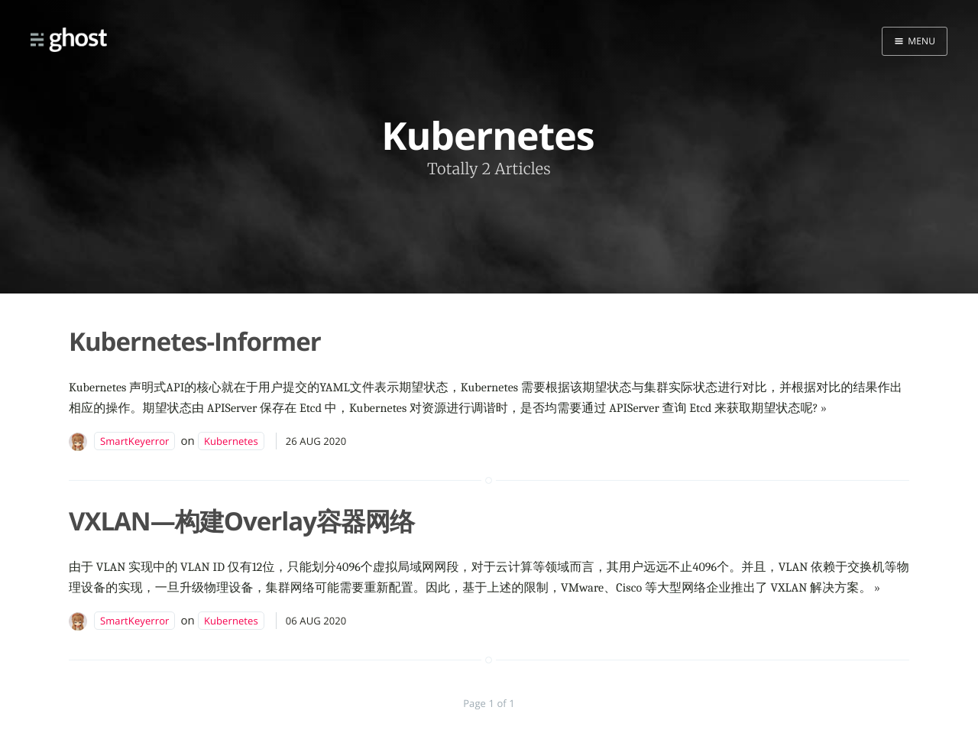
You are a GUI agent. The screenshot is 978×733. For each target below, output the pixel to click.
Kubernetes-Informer (195, 341)
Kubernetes (231, 441)
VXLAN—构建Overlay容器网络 (241, 521)
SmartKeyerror (134, 441)
